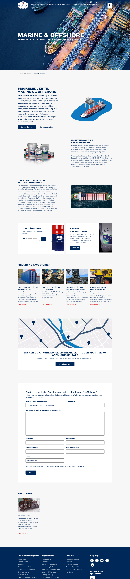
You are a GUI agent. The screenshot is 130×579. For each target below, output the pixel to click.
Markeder (27, 74)
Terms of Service (76, 466)
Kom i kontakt (65, 364)
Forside (20, 74)
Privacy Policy (64, 466)
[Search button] (110, 5)
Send (31, 472)
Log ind (85, 2)
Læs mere (22, 304)
